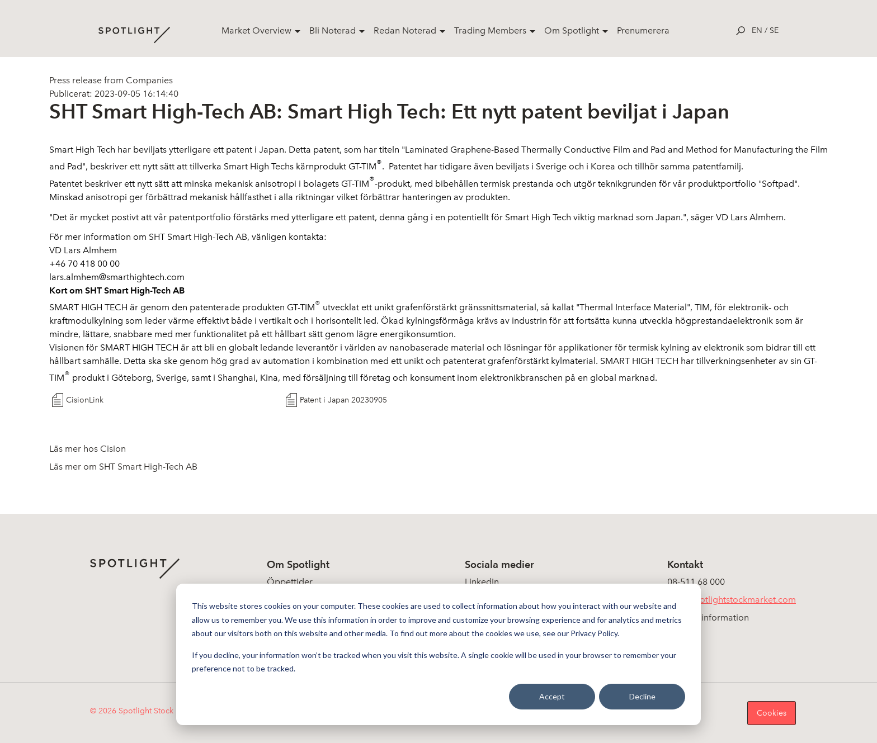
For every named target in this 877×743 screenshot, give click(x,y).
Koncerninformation (708, 617)
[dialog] (438, 654)
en (757, 30)
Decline (642, 696)
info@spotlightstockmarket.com (731, 599)
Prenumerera (643, 30)
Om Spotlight (571, 30)
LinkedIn (482, 581)
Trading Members (490, 30)
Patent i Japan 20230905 (343, 400)
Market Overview (256, 30)
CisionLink (84, 400)
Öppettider (290, 581)
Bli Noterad (332, 30)
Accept (552, 696)
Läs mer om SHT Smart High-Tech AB (123, 466)
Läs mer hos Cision (87, 448)
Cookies (771, 713)
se (774, 30)
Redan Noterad (405, 30)
